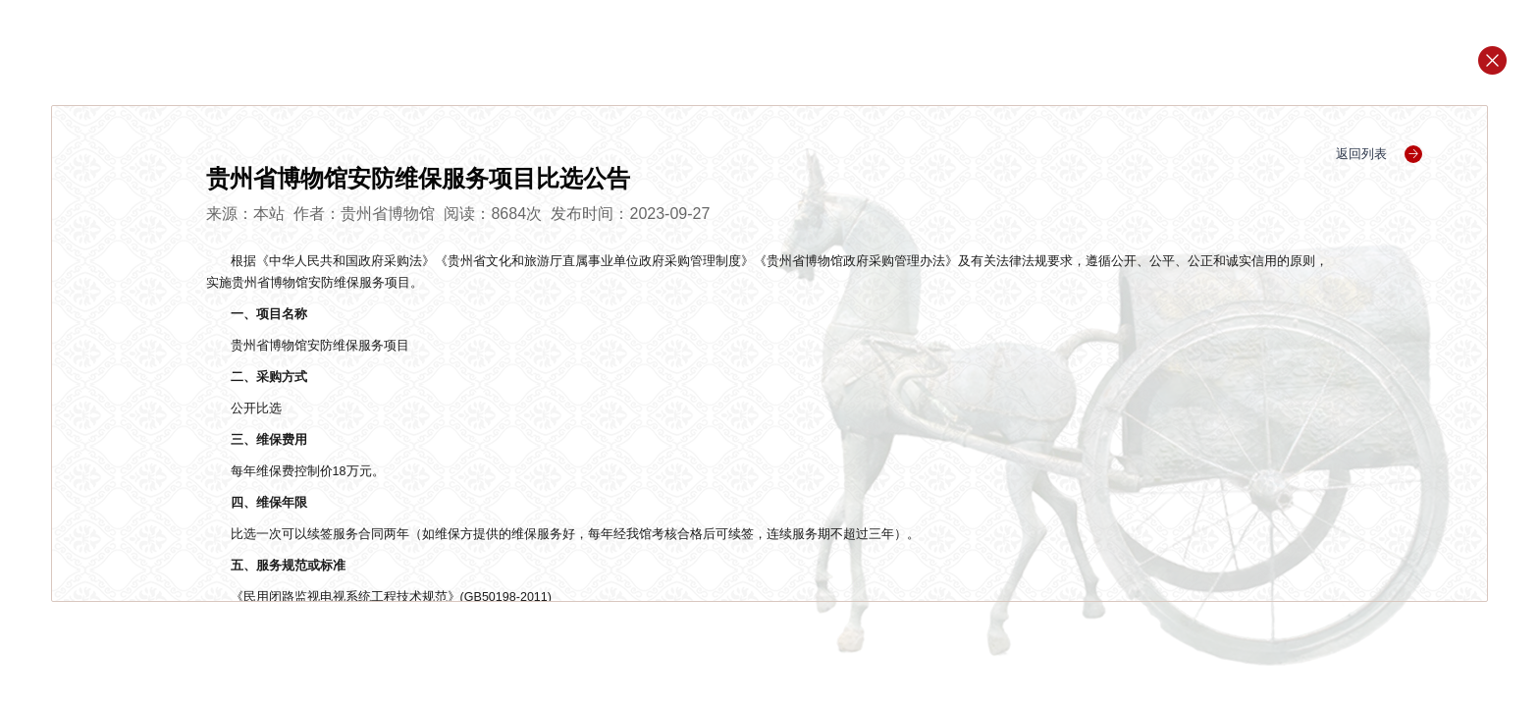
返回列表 (1379, 153)
